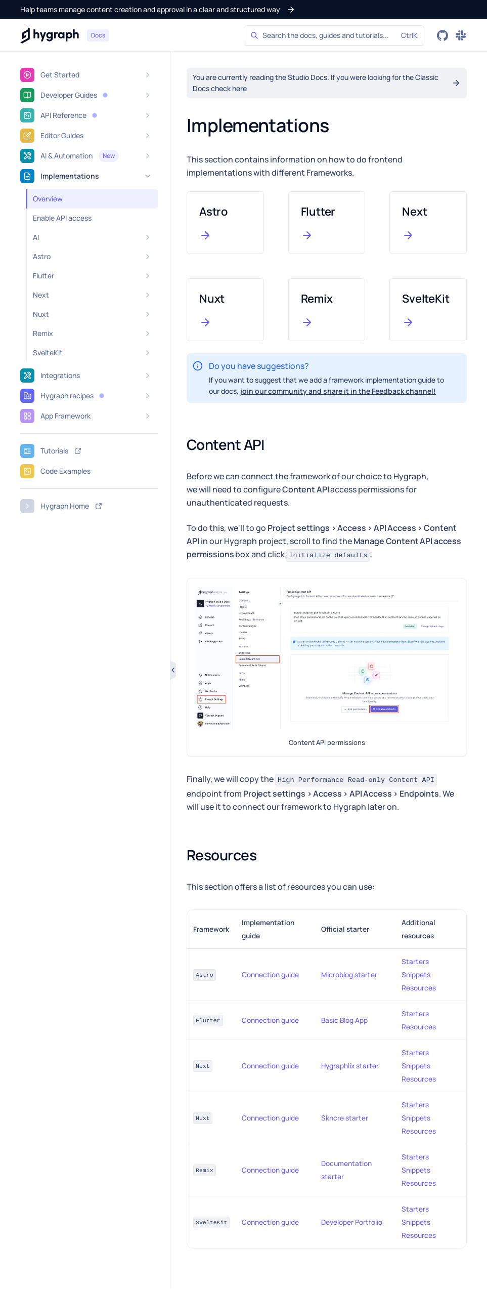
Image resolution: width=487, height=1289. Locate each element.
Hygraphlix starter (350, 1065)
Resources (419, 987)
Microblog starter (349, 974)
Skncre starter (344, 1117)
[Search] (334, 35)
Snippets (416, 974)
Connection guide (270, 974)
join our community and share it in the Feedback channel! (338, 391)
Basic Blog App (344, 1020)
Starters (415, 961)
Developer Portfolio (351, 1222)
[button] (157, 9)
